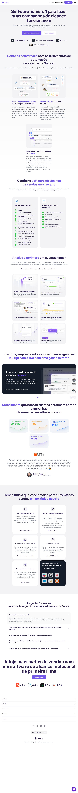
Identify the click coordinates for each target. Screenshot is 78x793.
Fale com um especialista (57, 2)
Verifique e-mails (53, 530)
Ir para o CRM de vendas (52, 555)
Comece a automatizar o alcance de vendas (16, 389)
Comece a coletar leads (25, 530)
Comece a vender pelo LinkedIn (25, 555)
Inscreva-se (68, 2)
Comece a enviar (25, 582)
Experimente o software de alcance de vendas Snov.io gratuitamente (39, 268)
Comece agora (39, 677)
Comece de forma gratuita (31, 33)
